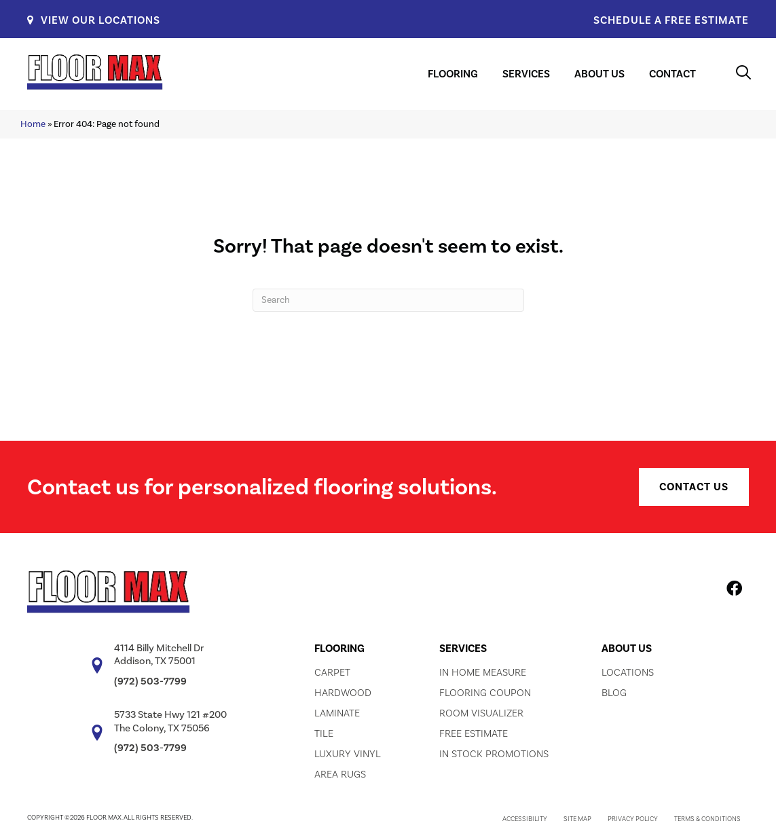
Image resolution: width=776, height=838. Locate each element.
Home (32, 124)
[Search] (388, 300)
